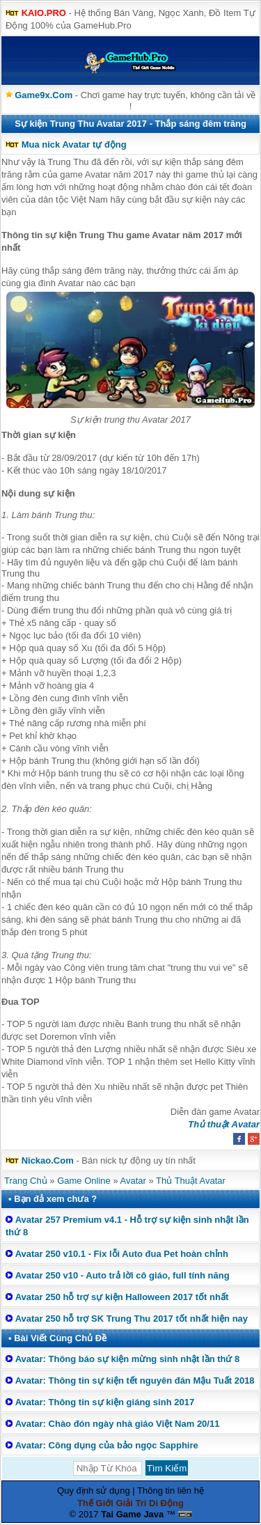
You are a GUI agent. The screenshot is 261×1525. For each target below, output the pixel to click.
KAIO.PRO (44, 13)
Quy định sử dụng (93, 1490)
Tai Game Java (132, 1514)
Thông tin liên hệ (170, 1490)
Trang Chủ (25, 1180)
